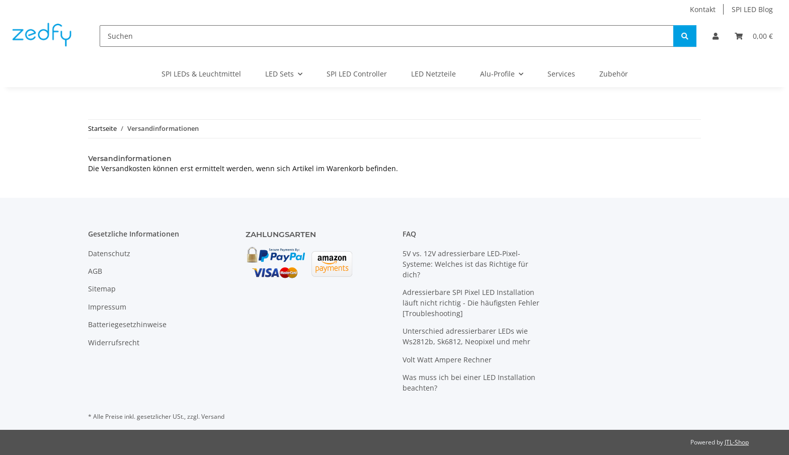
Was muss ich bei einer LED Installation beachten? (469, 382)
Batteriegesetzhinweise (127, 324)
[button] (715, 36)
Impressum (107, 307)
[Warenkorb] (754, 36)
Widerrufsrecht (113, 342)
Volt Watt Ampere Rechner (447, 359)
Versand (212, 416)
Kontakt (703, 9)
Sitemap (102, 288)
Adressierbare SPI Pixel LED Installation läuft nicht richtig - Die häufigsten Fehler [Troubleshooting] (471, 302)
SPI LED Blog (752, 9)
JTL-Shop (737, 442)
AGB (95, 271)
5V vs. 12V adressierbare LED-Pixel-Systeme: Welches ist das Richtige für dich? (465, 264)
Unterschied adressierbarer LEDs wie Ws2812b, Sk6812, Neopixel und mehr (466, 336)
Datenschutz (109, 253)
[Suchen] (387, 36)
